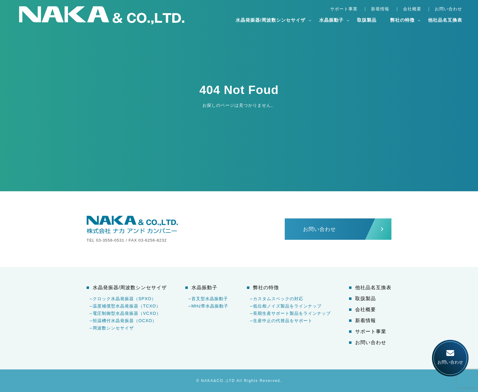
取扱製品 (366, 20)
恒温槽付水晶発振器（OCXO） (125, 320)
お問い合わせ (448, 8)
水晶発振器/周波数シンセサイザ (270, 20)
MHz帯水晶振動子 (210, 306)
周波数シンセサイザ (113, 327)
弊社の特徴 (402, 20)
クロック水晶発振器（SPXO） (124, 298)
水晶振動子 (331, 20)
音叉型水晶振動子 (209, 298)
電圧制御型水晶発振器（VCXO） (127, 313)
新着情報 (380, 8)
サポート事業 (344, 8)
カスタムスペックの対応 (278, 298)
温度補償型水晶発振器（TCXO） (127, 306)
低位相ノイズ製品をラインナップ (287, 306)
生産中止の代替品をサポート (282, 320)
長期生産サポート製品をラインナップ (292, 313)
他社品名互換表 (445, 20)
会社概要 (412, 8)
